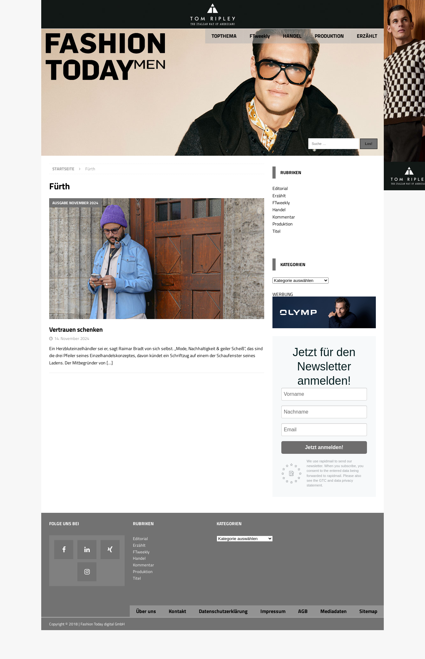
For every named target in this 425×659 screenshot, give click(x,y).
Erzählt (279, 195)
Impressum (272, 611)
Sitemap (368, 611)
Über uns (146, 611)
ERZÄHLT (367, 36)
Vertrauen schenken (76, 329)
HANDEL (292, 36)
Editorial (280, 188)
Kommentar (283, 216)
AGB (303, 611)
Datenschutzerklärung (223, 611)
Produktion (282, 223)
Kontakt (177, 611)
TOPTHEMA (224, 36)
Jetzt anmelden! (324, 447)
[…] (110, 362)
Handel (278, 209)
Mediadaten (333, 611)
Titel (276, 231)
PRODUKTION (329, 36)
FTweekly (260, 36)
